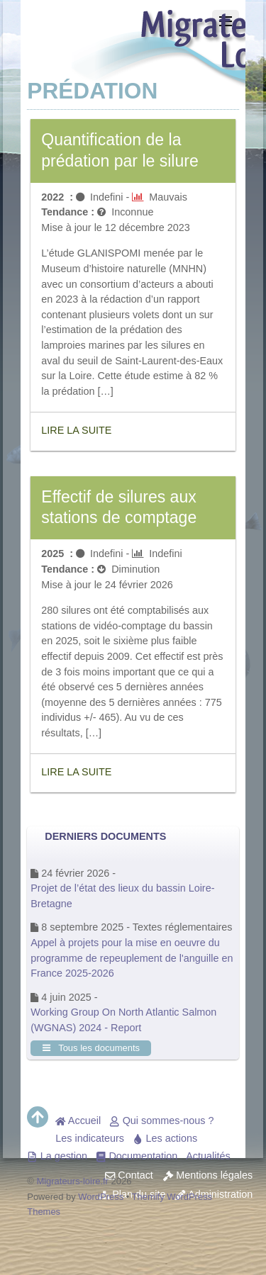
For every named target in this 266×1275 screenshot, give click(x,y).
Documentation (136, 1156)
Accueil (78, 1120)
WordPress (100, 1196)
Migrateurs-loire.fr (72, 1181)
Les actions (165, 1138)
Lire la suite (76, 430)
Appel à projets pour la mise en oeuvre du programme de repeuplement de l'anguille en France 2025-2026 (132, 958)
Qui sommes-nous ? (161, 1120)
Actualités (208, 1156)
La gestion (57, 1156)
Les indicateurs (89, 1138)
